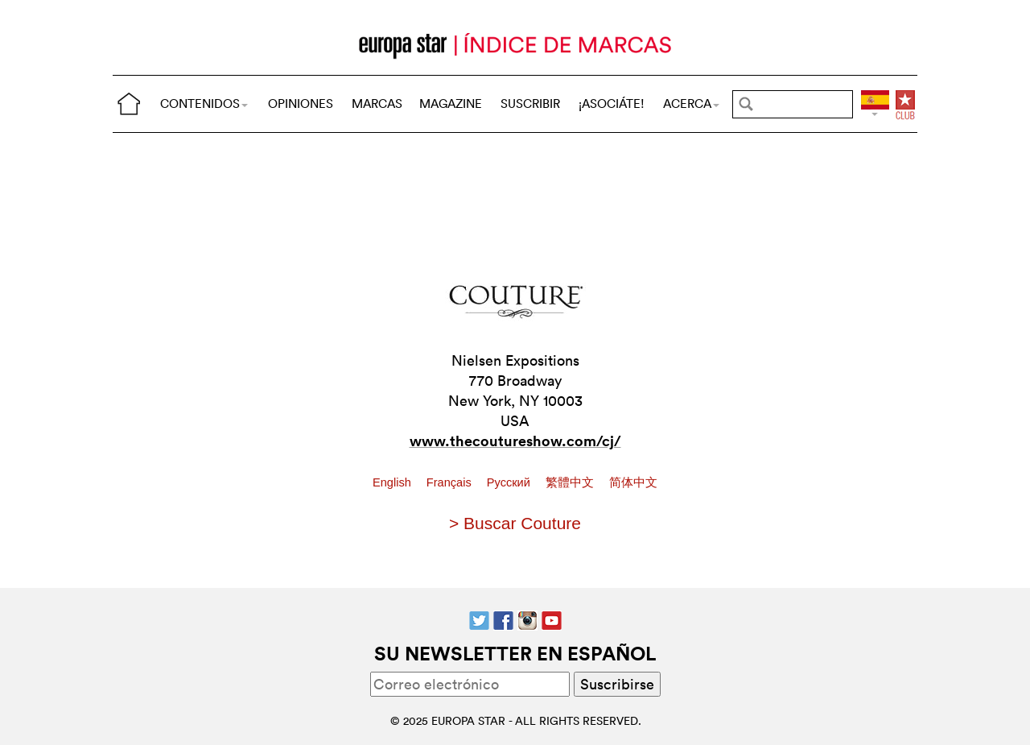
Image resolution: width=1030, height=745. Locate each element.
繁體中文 (571, 482)
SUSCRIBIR (530, 103)
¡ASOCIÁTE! (612, 103)
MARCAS (377, 103)
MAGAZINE (450, 103)
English (393, 482)
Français (450, 482)
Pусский (510, 482)
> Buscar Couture (515, 523)
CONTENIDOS (204, 103)
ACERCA (691, 103)
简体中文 (633, 482)
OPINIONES (300, 103)
